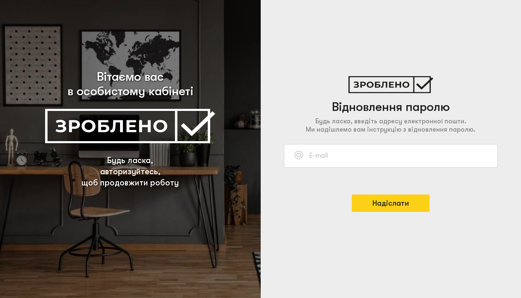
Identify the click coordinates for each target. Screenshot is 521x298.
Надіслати (390, 203)
